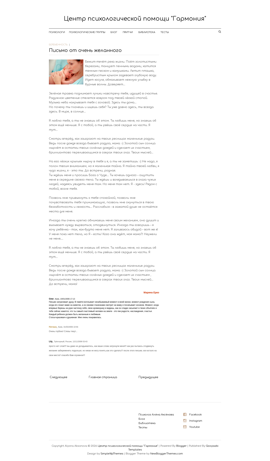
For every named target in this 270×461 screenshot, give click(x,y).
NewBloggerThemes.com (166, 453)
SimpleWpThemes (112, 453)
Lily (51, 341)
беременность (58, 45)
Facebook (195, 414)
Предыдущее (148, 377)
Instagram (195, 421)
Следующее (58, 377)
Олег (51, 298)
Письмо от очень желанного (85, 50)
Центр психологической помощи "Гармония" (135, 18)
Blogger (181, 445)
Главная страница (103, 377)
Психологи (56, 32)
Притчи (127, 32)
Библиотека (145, 32)
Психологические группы (86, 32)
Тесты (163, 32)
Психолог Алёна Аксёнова (156, 414)
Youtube (194, 427)
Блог (113, 32)
